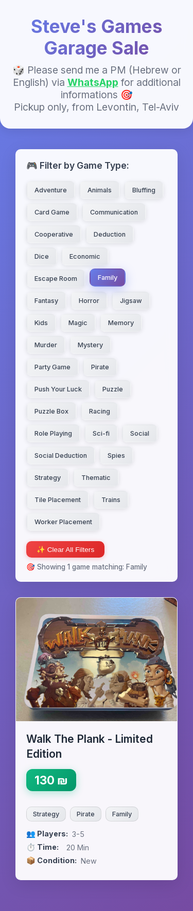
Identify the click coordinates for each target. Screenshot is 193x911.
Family (122, 814)
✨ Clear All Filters (65, 549)
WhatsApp (92, 82)
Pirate (86, 814)
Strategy (46, 814)
